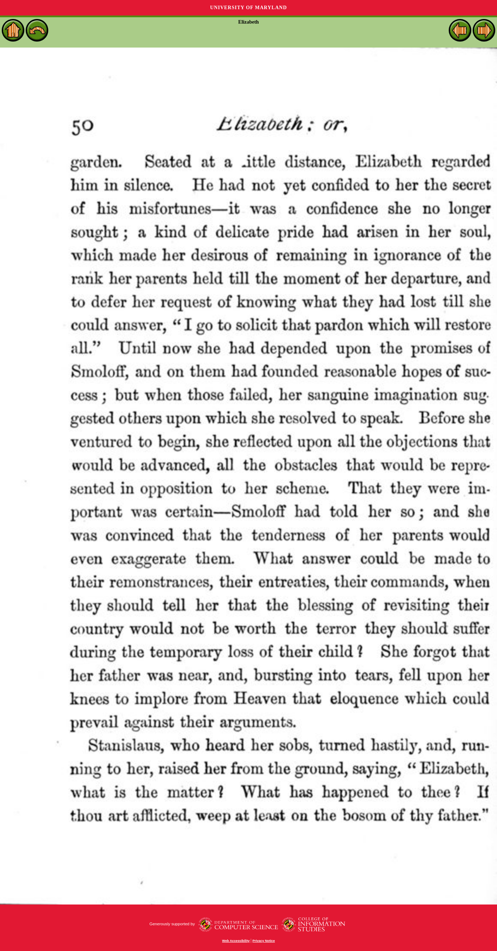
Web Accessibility (236, 941)
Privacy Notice (264, 941)
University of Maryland (248, 7)
